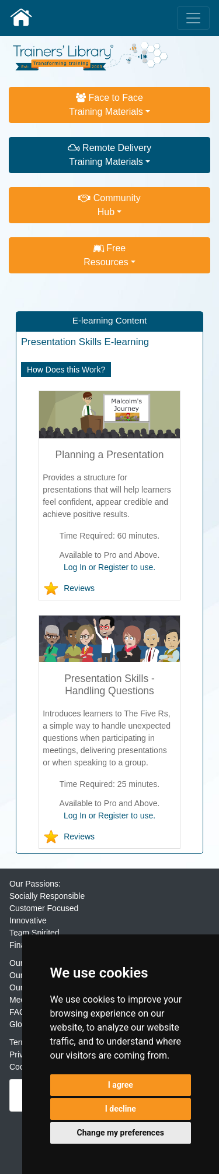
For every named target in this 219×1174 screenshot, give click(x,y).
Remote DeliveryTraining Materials (110, 155)
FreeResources (106, 255)
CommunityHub (109, 205)
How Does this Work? (66, 369)
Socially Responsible (47, 896)
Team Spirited (34, 932)
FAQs (19, 1012)
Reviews (79, 588)
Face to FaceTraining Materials (106, 105)
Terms (20, 1042)
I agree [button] (120, 1084)
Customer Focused (43, 908)
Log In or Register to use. (109, 567)
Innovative (28, 920)
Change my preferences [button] (120, 1132)
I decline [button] (120, 1108)
